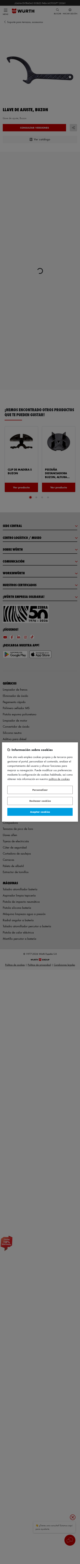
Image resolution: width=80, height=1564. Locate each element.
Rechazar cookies (40, 801)
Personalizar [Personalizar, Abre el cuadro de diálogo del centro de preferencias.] (40, 789)
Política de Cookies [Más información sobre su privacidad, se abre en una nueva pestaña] (59, 779)
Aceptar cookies (40, 811)
